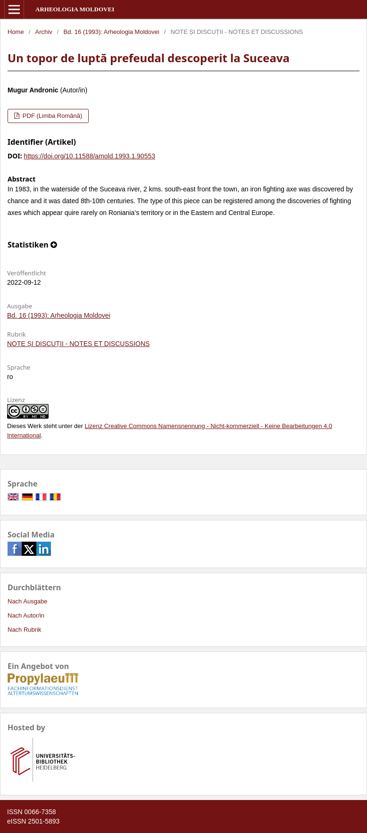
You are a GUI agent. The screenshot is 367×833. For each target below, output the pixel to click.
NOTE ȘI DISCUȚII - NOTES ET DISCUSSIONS (78, 343)
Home (16, 31)
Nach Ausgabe (28, 601)
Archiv (43, 31)
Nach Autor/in (26, 615)
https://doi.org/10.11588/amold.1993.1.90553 (89, 156)
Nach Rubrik (25, 629)
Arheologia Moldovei (74, 9)
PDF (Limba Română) (51, 115)
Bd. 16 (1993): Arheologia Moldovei (111, 31)
